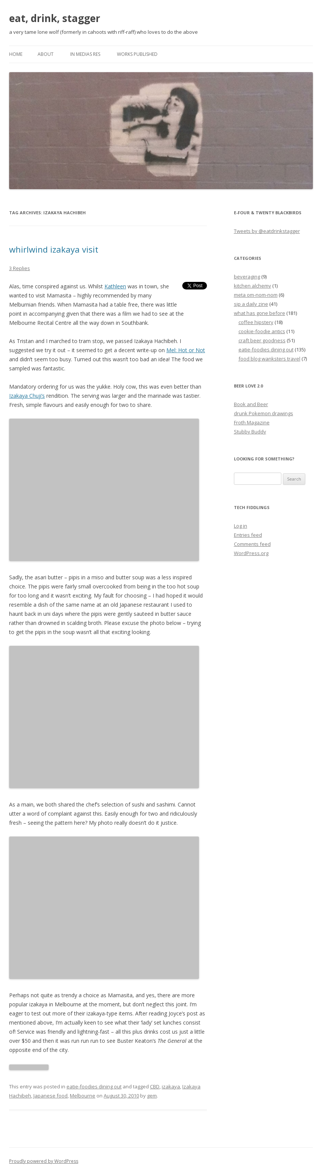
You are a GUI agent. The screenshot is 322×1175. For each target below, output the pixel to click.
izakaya (171, 1086)
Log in (240, 525)
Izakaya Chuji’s (27, 395)
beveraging (247, 276)
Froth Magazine (252, 422)
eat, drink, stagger (54, 18)
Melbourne (82, 1095)
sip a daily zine (251, 303)
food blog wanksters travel (269, 358)
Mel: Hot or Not (185, 350)
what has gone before (259, 313)
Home (15, 54)
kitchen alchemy (252, 285)
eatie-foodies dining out (94, 1086)
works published (137, 54)
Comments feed (252, 544)
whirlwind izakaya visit (53, 249)
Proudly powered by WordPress (43, 1161)
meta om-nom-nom (256, 294)
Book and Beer (251, 404)
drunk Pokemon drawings (263, 413)
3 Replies (19, 268)
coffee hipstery (255, 322)
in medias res (85, 54)
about (46, 54)
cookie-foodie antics (261, 331)
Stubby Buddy (250, 431)
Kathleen (115, 286)
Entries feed (248, 534)
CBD (154, 1086)
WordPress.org (251, 553)
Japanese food (50, 1095)
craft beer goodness (262, 340)
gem (152, 1095)
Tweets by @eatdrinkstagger (267, 231)
